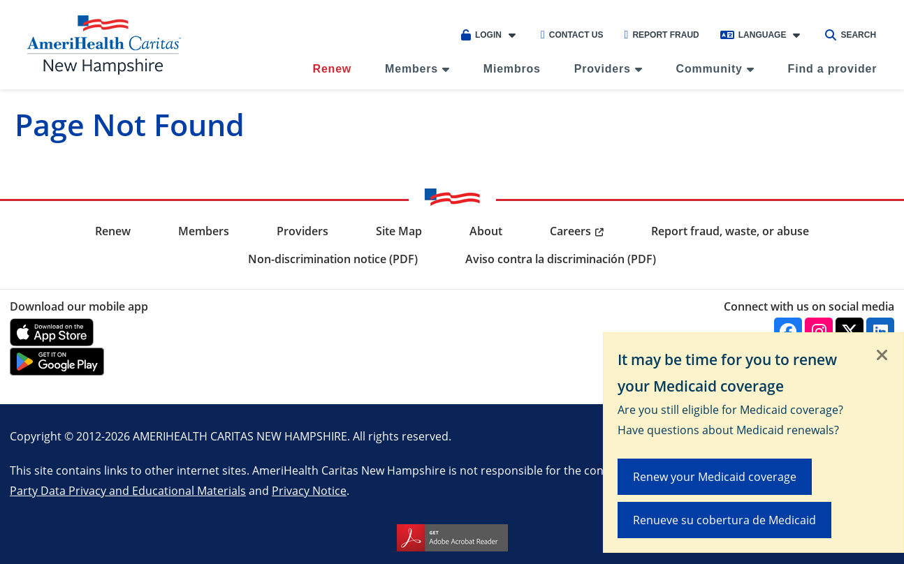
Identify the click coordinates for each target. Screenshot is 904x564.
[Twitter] (849, 332)
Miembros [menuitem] (512, 69)
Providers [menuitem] (602, 69)
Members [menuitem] (411, 69)
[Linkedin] (880, 332)
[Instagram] (819, 332)
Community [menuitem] (709, 69)
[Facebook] (788, 332)
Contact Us (572, 34)
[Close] (882, 356)
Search (850, 34)
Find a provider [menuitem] (832, 69)
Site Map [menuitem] (399, 231)
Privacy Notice (309, 490)
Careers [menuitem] (570, 231)
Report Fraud (662, 34)
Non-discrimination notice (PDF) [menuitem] (333, 259)
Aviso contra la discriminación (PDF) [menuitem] (560, 259)
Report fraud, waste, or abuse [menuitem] (730, 231)
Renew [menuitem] (332, 69)
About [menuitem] (485, 231)
